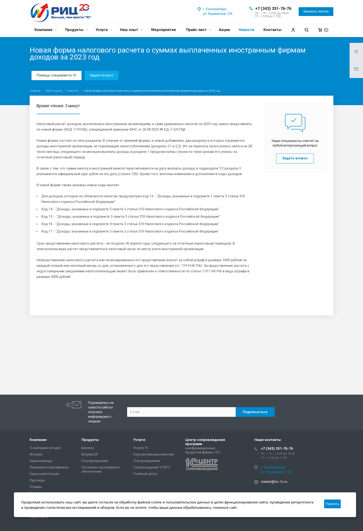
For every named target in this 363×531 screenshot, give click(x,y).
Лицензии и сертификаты (49, 467)
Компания (45, 30)
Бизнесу (87, 448)
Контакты (272, 30)
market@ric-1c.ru (274, 482)
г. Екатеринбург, (215, 9)
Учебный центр (145, 474)
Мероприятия (163, 30)
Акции (224, 30)
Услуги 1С (140, 448)
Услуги (104, 30)
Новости (246, 30)
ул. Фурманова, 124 (217, 14)
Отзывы (36, 487)
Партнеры (37, 480)
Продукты (76, 30)
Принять (332, 504)
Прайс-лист (198, 30)
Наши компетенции (44, 474)
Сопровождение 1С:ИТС (151, 467)
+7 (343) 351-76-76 (273, 8)
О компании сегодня (45, 448)
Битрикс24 (89, 454)
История (36, 454)
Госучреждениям (94, 461)
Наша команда (41, 461)
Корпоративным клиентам (153, 454)
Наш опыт (131, 30)
